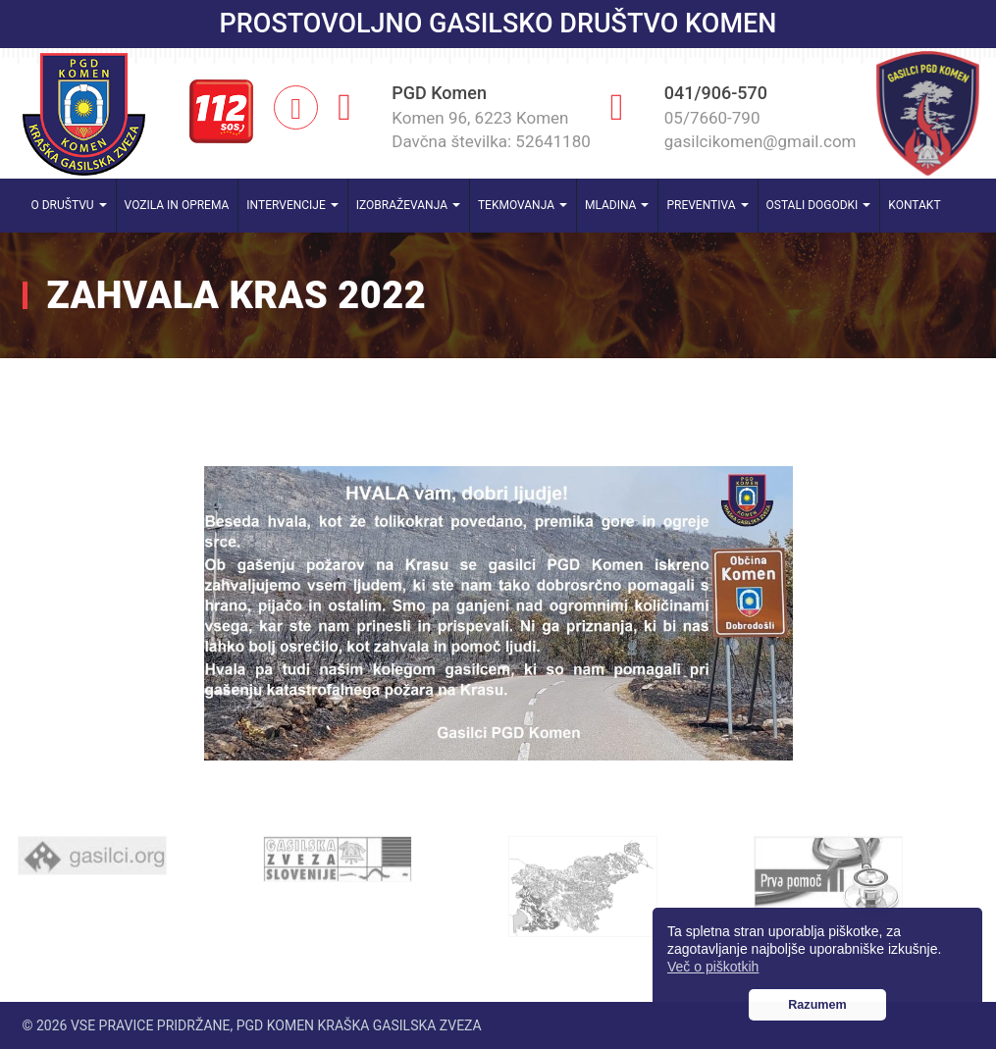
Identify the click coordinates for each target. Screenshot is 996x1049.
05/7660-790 (712, 118)
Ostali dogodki (818, 205)
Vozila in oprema (177, 205)
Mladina (617, 205)
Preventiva (707, 205)
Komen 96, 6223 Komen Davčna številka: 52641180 (491, 129)
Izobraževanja (408, 205)
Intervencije (292, 205)
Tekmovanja (522, 205)
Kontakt (914, 205)
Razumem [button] (817, 1005)
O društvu (69, 205)
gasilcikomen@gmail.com (760, 141)
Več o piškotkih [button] (713, 966)
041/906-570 (715, 92)
